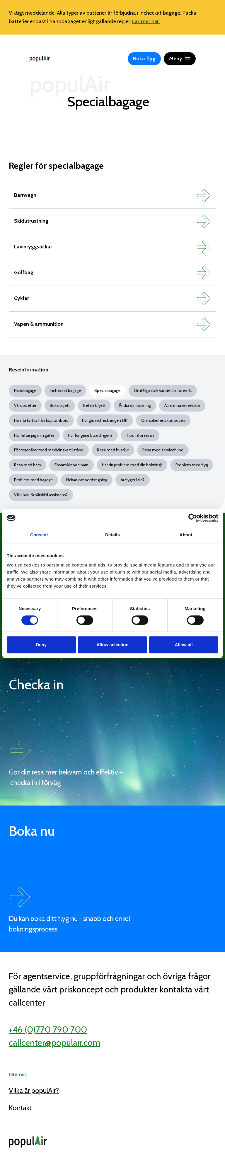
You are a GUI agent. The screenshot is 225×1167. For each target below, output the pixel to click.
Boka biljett (60, 405)
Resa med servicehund (162, 450)
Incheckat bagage (65, 390)
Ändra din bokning (135, 405)
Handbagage (25, 390)
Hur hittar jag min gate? (34, 435)
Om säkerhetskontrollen (163, 420)
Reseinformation (28, 370)
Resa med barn (27, 465)
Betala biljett (94, 405)
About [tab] (186, 534)
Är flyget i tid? (132, 479)
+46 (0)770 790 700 (48, 1029)
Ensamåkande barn (71, 465)
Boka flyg (144, 58)
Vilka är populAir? (34, 1090)
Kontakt (20, 1108)
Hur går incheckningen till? (105, 420)
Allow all (184, 644)
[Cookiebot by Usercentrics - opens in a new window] (192, 517)
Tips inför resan (140, 435)
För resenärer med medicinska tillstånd (48, 450)
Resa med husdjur (113, 450)
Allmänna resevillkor (182, 405)
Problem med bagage (33, 479)
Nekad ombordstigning (86, 479)
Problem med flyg (191, 465)
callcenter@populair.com (54, 1042)
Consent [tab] (39, 534)
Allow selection (112, 644)
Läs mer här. (146, 21)
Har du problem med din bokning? (132, 465)
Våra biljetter (25, 405)
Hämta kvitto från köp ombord (41, 420)
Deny (41, 644)
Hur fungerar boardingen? (90, 435)
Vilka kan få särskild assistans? (41, 494)
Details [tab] (112, 534)
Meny (179, 58)
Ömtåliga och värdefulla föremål (163, 390)
